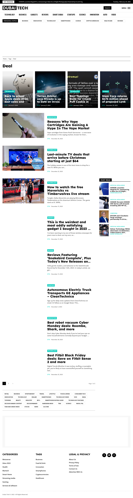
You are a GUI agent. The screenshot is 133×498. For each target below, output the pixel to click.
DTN (48, 139)
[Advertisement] (66, 41)
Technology (9, 91)
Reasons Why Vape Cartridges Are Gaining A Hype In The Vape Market (68, 125)
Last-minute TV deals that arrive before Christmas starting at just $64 (68, 157)
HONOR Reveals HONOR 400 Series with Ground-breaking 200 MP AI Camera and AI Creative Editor (120, 205)
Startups (51, 285)
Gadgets (51, 217)
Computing (113, 213)
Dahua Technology (116, 233)
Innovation (52, 117)
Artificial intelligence (117, 185)
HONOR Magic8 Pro (116, 192)
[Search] (107, 8)
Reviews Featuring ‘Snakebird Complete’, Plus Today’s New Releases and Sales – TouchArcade (69, 260)
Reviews (50, 250)
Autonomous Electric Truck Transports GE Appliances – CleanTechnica (69, 293)
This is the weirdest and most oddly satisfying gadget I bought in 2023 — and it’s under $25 (69, 227)
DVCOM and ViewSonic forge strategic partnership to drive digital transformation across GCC (119, 219)
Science (40, 91)
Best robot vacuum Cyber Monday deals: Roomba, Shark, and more (68, 325)
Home (5, 59)
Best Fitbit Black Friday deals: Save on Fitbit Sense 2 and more (69, 358)
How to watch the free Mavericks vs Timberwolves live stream (68, 190)
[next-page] (12, 383)
